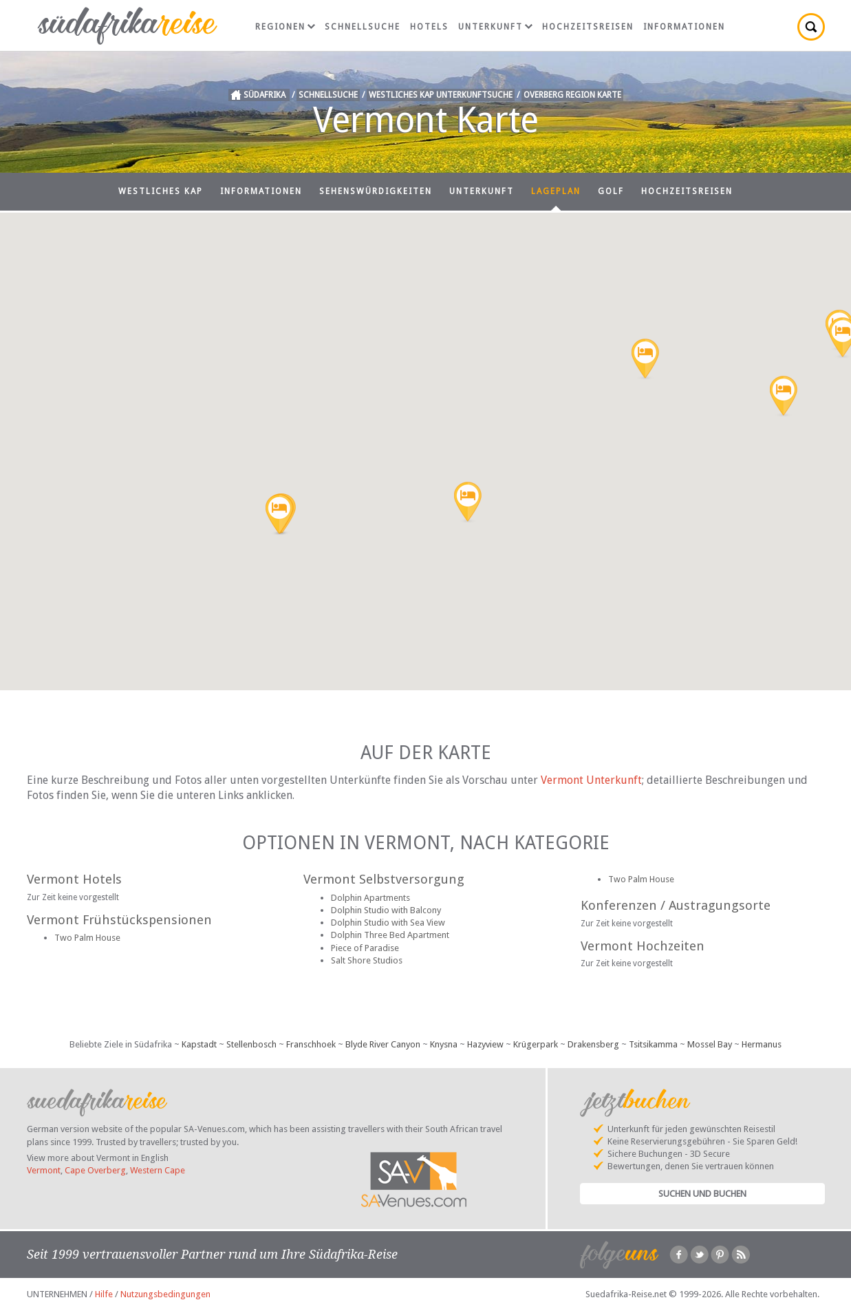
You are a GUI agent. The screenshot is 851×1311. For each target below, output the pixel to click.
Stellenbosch (251, 1044)
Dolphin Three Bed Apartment (390, 935)
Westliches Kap (160, 191)
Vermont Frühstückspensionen (119, 920)
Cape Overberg (95, 1170)
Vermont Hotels (74, 879)
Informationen (684, 27)
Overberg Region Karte (572, 95)
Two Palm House (87, 937)
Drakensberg (593, 1044)
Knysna (443, 1044)
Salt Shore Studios (366, 960)
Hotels (429, 27)
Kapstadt (199, 1044)
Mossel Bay (709, 1044)
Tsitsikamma (653, 1044)
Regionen (285, 27)
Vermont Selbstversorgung (383, 879)
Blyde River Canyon (382, 1044)
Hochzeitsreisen (588, 27)
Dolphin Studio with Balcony (386, 910)
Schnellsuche (362, 27)
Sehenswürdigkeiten (375, 191)
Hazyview (485, 1044)
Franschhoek (311, 1044)
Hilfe (104, 1294)
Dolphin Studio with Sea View (388, 922)
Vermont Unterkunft (591, 780)
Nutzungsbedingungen (165, 1294)
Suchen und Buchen (702, 1194)
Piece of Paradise (365, 948)
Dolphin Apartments (370, 898)
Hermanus (762, 1044)
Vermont (44, 1170)
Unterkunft (495, 27)
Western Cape (157, 1170)
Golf (611, 191)
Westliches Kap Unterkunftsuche (441, 95)
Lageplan (556, 191)
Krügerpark (535, 1044)
